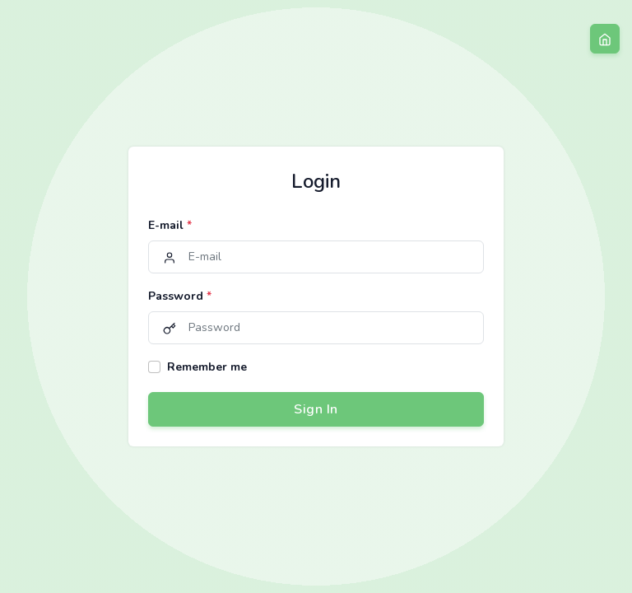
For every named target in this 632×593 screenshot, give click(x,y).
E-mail (170, 225)
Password (179, 296)
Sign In (316, 409)
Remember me (207, 367)
